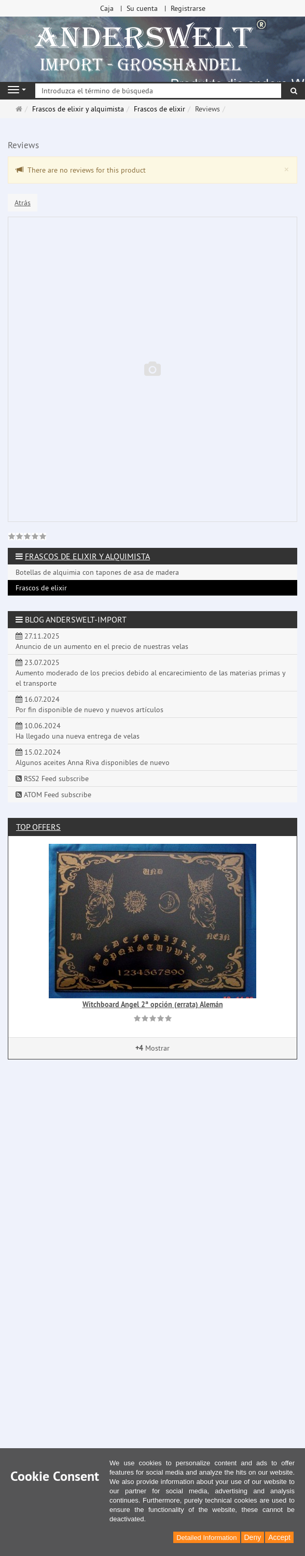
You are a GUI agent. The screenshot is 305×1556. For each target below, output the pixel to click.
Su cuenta (142, 8)
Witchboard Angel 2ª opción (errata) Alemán (152, 1004)
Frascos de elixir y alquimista (87, 556)
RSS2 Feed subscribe (52, 778)
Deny (252, 1537)
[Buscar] (294, 90)
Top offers (38, 827)
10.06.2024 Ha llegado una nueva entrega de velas (78, 731)
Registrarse (188, 8)
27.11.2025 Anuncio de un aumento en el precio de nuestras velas (102, 641)
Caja (107, 8)
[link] (27, 537)
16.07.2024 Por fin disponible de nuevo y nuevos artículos (89, 704)
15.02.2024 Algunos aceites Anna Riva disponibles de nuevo (93, 757)
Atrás (23, 202)
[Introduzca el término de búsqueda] (158, 91)
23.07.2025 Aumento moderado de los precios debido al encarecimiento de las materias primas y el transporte (151, 673)
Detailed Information (206, 1537)
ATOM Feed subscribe (53, 794)
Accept (279, 1537)
